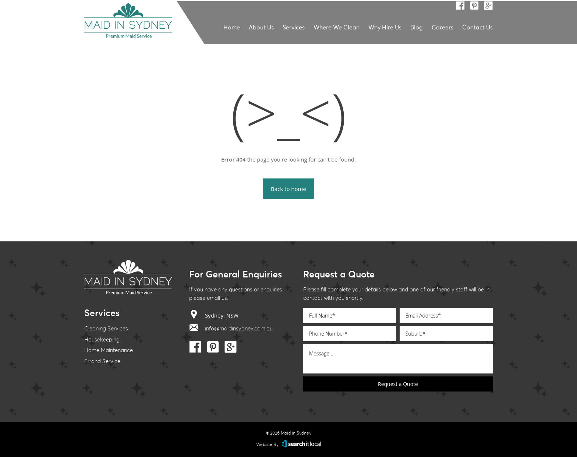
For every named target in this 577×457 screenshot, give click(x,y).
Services (294, 28)
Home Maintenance (108, 350)
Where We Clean (337, 28)
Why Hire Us (384, 28)
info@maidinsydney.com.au (231, 327)
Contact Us (477, 28)
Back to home (288, 188)
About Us (261, 28)
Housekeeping (102, 340)
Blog (416, 28)
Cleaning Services (106, 329)
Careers (442, 28)
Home (231, 28)
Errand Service (102, 361)
